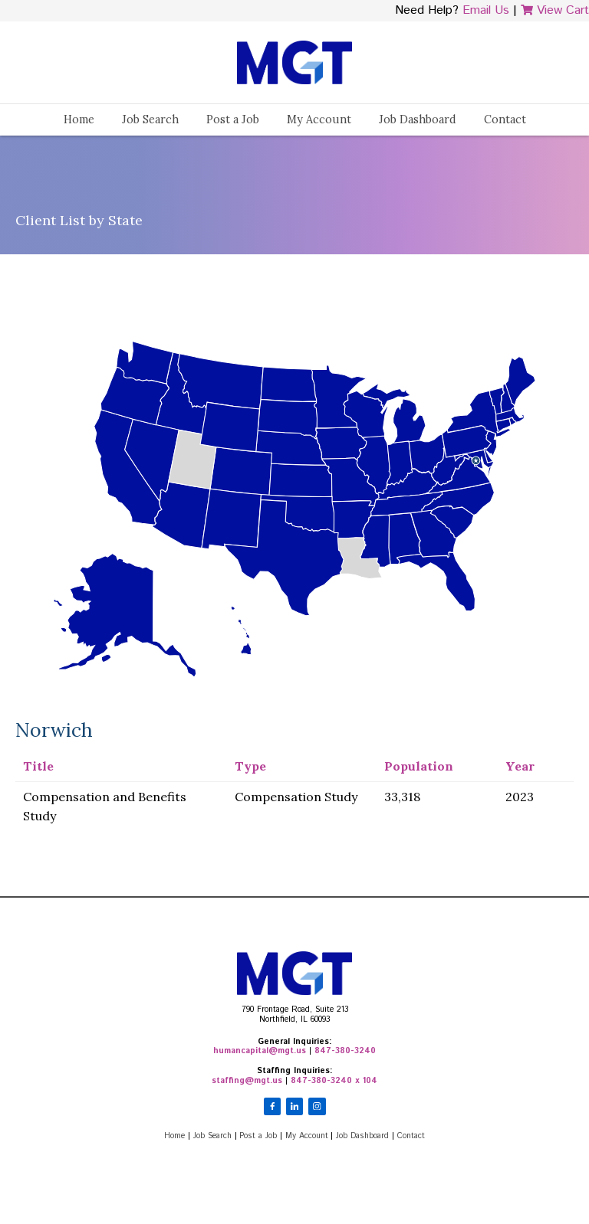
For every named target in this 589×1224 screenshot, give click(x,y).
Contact (505, 119)
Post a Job (232, 119)
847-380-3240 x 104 (334, 1081)
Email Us (485, 10)
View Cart (555, 10)
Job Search (150, 119)
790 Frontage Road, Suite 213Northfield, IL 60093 (295, 1014)
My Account (319, 119)
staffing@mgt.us (247, 1081)
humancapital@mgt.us (259, 1051)
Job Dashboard (417, 119)
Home (79, 119)
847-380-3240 (345, 1051)
